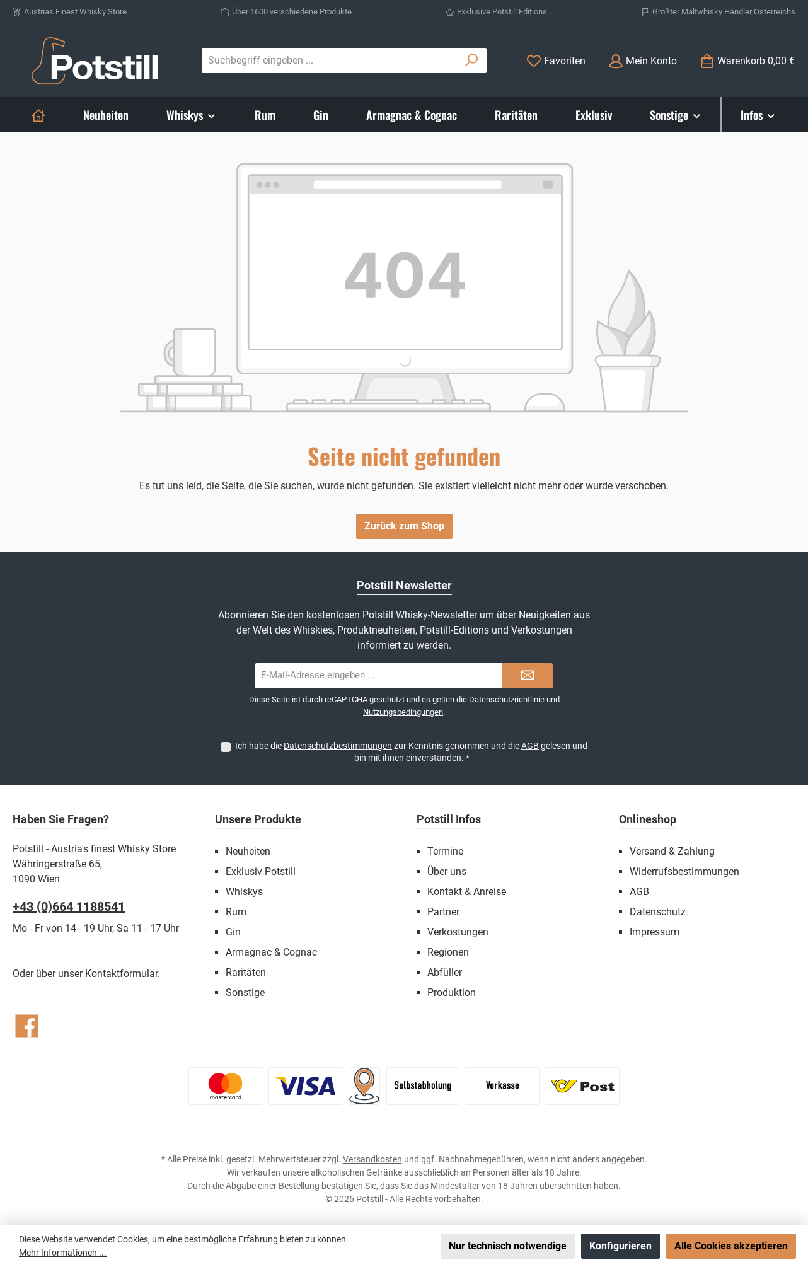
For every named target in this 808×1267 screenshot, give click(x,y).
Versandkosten (372, 1159)
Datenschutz (658, 912)
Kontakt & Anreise (466, 892)
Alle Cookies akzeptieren (731, 1246)
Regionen (448, 952)
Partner (443, 912)
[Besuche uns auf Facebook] (27, 1026)
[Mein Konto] (642, 61)
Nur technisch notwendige (508, 1246)
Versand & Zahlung (672, 851)
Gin (233, 932)
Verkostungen (457, 932)
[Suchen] (472, 60)
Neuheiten (248, 851)
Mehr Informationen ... (63, 1252)
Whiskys (244, 892)
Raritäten (246, 972)
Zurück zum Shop (404, 526)
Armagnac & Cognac (271, 952)
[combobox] (330, 60)
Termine (445, 851)
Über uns (446, 871)
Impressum (654, 932)
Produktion (451, 992)
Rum (236, 912)
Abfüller (444, 972)
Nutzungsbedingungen (403, 712)
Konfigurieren (620, 1246)
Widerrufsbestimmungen (684, 871)
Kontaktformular (121, 974)
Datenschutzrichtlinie (507, 699)
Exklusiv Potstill (261, 871)
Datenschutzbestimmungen (338, 746)
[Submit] (527, 675)
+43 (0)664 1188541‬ (69, 906)
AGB (530, 746)
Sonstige (245, 992)
